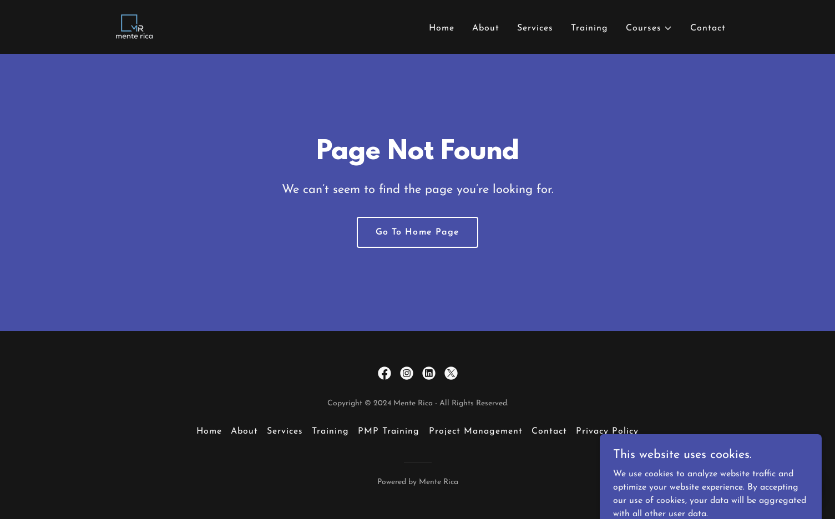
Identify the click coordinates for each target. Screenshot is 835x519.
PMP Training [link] (388, 431)
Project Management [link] (476, 431)
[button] (649, 28)
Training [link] (589, 28)
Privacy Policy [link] (607, 431)
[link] (132, 26)
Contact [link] (708, 28)
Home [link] (441, 28)
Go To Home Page (417, 232)
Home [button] (209, 431)
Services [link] (535, 28)
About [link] (485, 28)
